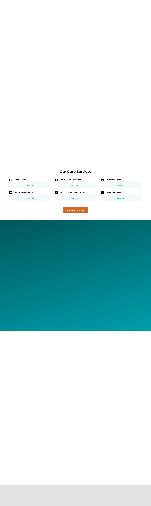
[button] (29, 180)
